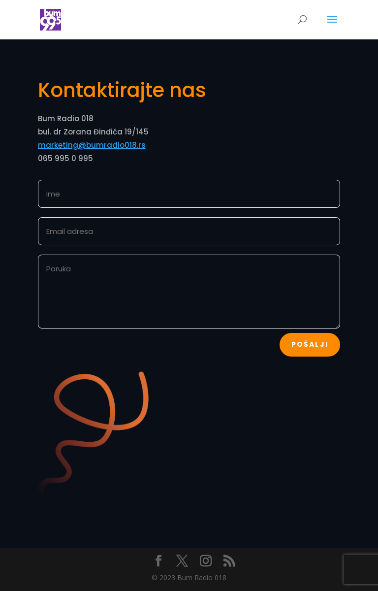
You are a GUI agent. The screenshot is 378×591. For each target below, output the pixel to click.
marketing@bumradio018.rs (92, 145)
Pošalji (310, 344)
